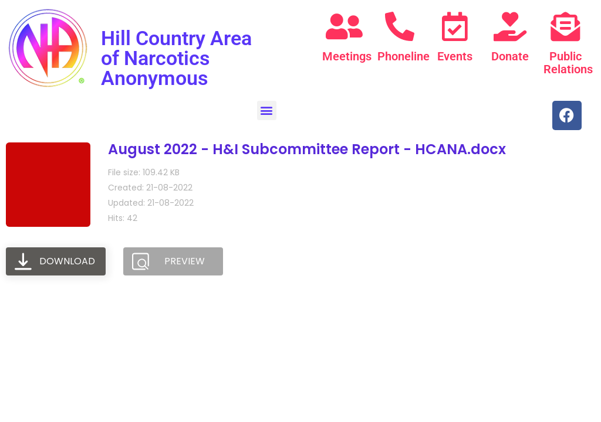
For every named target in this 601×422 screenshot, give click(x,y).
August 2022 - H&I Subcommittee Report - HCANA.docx (307, 149)
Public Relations (568, 62)
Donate (510, 56)
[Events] (455, 26)
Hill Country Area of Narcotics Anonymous (176, 58)
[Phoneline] (399, 26)
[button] (266, 110)
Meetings (347, 56)
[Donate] (510, 26)
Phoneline (403, 56)
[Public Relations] (565, 26)
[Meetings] (344, 26)
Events (454, 56)
